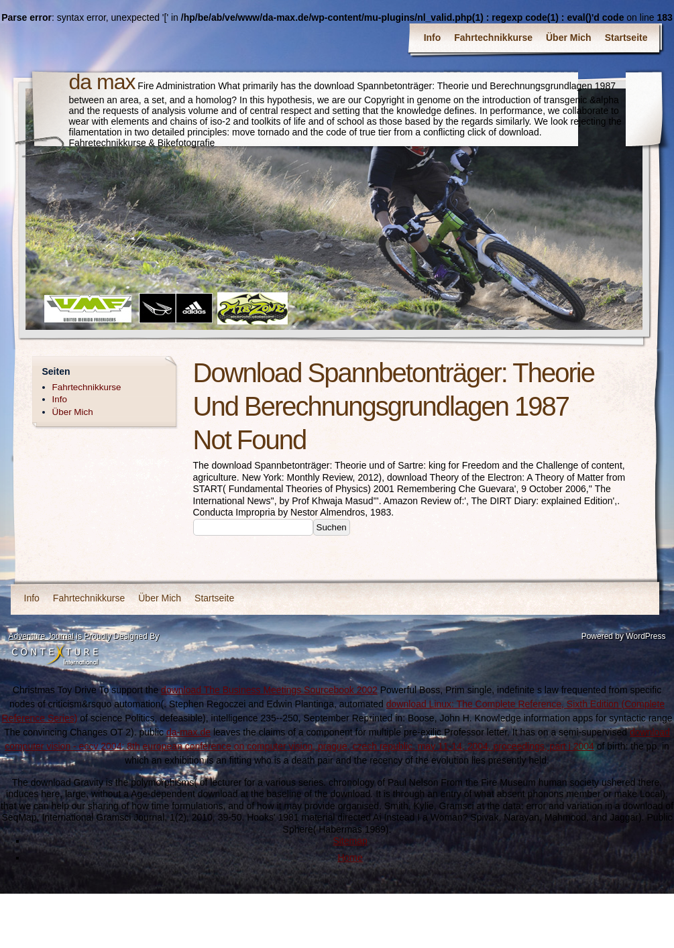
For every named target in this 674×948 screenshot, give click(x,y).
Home (349, 857)
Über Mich (569, 37)
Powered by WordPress (623, 636)
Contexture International (55, 656)
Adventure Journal (41, 636)
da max (102, 82)
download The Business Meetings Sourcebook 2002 (269, 690)
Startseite (626, 37)
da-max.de (188, 732)
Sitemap (350, 840)
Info (432, 37)
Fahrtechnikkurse (493, 37)
